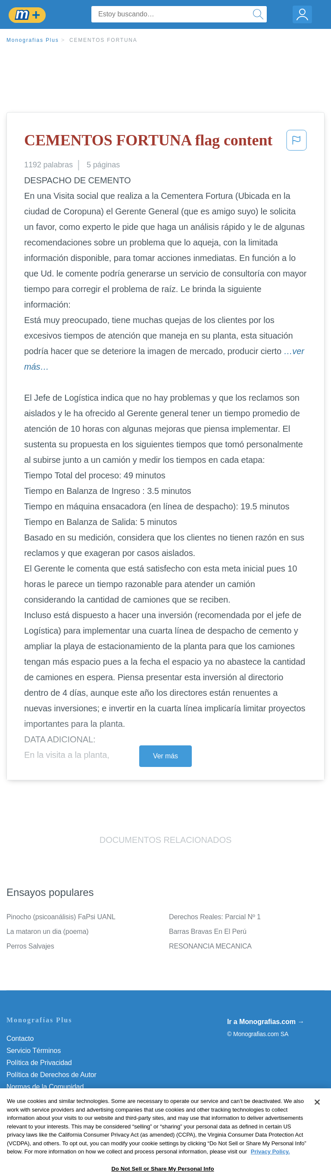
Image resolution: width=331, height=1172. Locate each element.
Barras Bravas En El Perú (208, 931)
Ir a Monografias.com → (265, 1021)
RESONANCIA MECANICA (210, 946)
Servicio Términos (33, 1050)
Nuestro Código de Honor (45, 1099)
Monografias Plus (32, 40)
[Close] (317, 1116)
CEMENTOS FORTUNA (103, 40)
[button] (296, 143)
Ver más (165, 756)
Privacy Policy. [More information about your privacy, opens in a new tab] (270, 1166)
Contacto (20, 1038)
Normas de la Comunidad (45, 1086)
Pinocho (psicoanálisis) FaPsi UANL (61, 917)
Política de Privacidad (39, 1062)
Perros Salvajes (30, 946)
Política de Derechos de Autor (51, 1074)
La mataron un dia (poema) (47, 931)
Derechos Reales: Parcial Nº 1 (215, 917)
